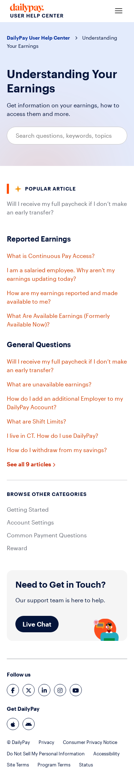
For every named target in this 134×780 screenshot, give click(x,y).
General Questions (39, 344)
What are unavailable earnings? (49, 384)
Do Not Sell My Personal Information (46, 753)
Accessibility (106, 753)
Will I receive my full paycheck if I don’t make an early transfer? (67, 208)
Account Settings (30, 522)
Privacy (46, 742)
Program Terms (54, 765)
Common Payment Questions (47, 535)
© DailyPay (18, 742)
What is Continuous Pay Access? (51, 255)
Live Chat (37, 624)
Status (86, 765)
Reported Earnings (39, 238)
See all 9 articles (31, 464)
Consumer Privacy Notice (90, 742)
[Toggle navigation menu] (118, 11)
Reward (17, 548)
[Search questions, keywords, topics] (67, 136)
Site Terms (18, 765)
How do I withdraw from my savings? (57, 449)
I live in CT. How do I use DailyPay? (52, 435)
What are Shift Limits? (36, 421)
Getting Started (28, 509)
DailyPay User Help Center (38, 38)
